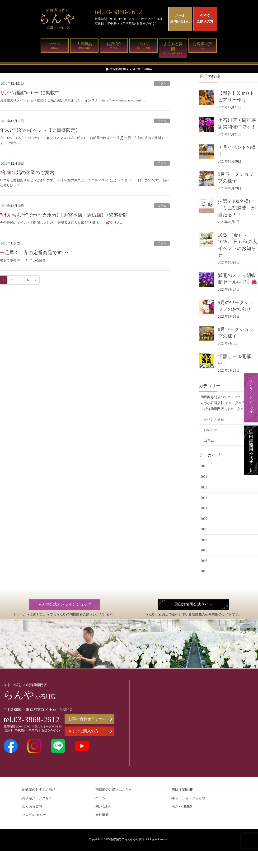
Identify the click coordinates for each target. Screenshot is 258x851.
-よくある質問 (31, 806)
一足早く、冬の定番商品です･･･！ (37, 252)
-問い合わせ (103, 806)
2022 (204, 498)
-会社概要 (101, 815)
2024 (204, 476)
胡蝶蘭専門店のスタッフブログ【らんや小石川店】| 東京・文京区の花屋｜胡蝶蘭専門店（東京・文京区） (228, 403)
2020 (204, 519)
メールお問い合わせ (180, 18)
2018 (204, 540)
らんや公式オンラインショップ (64, 604)
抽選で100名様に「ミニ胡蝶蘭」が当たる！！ (237, 208)
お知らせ (210, 430)
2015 (204, 571)
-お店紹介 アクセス (36, 798)
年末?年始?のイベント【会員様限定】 (40, 130)
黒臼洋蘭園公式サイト (193, 604)
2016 (204, 561)
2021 (204, 508)
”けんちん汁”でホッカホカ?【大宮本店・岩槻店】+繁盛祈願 (64, 215)
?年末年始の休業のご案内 (27, 172)
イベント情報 (214, 419)
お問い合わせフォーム (90, 719)
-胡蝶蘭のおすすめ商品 (38, 789)
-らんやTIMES (181, 806)
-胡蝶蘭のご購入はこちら (113, 789)
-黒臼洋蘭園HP (182, 789)
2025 (204, 466)
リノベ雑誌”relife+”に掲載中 (30, 92)
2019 (204, 529)
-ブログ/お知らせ (34, 815)
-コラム (99, 798)
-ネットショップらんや (188, 798)
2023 (204, 487)
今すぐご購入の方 (205, 18)
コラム (162, 83)
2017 (204, 550)
